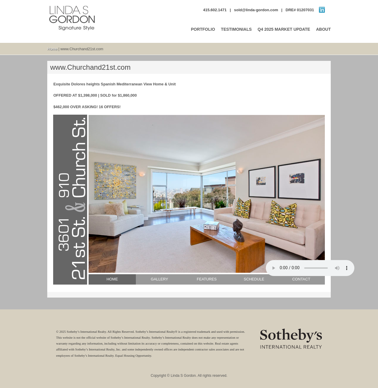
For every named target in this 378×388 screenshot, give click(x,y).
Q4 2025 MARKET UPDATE (284, 29)
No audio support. (310, 268)
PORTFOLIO (203, 29)
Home (52, 49)
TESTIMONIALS (236, 29)
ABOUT (323, 29)
